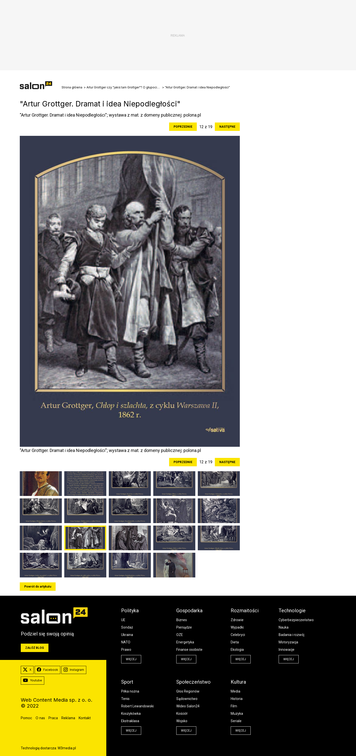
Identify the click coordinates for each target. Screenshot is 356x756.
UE (123, 620)
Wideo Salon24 (188, 706)
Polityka (130, 610)
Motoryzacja (288, 642)
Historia (237, 699)
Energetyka (185, 642)
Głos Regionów (188, 691)
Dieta (235, 642)
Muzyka (237, 713)
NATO (125, 642)
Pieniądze (184, 627)
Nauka (284, 627)
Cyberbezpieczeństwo (296, 620)
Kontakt (85, 718)
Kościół (181, 713)
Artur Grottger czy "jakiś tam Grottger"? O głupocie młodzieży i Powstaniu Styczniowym (124, 87)
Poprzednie (183, 126)
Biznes (181, 620)
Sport (127, 681)
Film (234, 706)
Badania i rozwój (291, 635)
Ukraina (127, 635)
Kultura (238, 681)
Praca (53, 718)
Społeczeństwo (193, 681)
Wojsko (181, 721)
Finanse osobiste (189, 650)
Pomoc (26, 718)
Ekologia (237, 650)
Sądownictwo (187, 699)
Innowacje (286, 650)
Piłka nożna (130, 691)
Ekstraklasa (130, 721)
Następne (227, 126)
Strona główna (72, 87)
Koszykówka (131, 713)
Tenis (125, 699)
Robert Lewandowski (137, 706)
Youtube (32, 680)
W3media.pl (67, 748)
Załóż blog (34, 648)
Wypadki (237, 627)
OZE (179, 635)
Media (235, 691)
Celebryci (238, 635)
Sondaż (127, 627)
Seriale (236, 721)
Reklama (68, 718)
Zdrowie (237, 620)
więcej (131, 659)
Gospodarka (189, 610)
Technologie (292, 610)
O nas (40, 718)
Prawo (126, 650)
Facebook (47, 670)
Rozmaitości (245, 610)
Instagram (74, 670)
